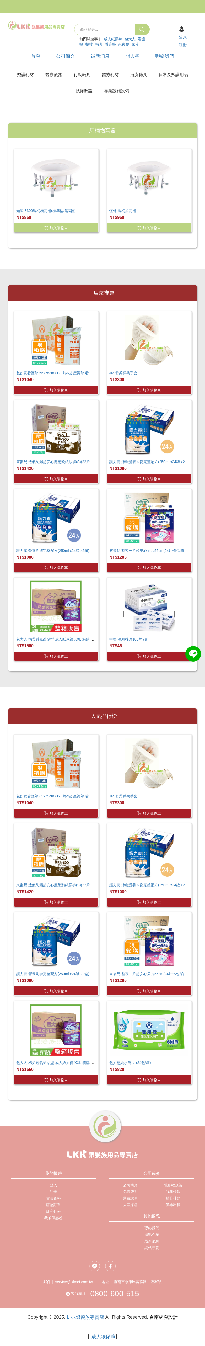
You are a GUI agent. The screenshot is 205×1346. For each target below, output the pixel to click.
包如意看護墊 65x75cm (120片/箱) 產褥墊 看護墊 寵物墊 (62, 373)
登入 (183, 37)
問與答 (132, 56)
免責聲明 (130, 1192)
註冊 (183, 44)
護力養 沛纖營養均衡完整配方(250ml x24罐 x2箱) (149, 462)
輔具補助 (173, 1198)
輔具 (98, 44)
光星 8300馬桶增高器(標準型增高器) (45, 211)
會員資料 (53, 1198)
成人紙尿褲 (113, 39)
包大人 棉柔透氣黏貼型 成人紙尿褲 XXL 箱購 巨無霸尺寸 (62, 639)
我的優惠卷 (53, 1218)
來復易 (123, 44)
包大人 (130, 39)
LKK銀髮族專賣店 (85, 1317)
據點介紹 (151, 1235)
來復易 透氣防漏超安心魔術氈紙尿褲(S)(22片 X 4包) (58, 462)
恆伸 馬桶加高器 (122, 211)
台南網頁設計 (163, 1317)
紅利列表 (53, 1211)
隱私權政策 (173, 1185)
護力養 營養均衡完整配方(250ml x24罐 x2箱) (52, 551)
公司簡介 (65, 56)
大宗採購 (130, 1205)
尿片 (135, 44)
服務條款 (173, 1192)
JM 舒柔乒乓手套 (123, 373)
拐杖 (89, 44)
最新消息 (100, 56)
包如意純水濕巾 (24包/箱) (130, 1063)
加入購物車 (56, 228)
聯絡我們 (164, 56)
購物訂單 (53, 1205)
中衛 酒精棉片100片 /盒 (128, 639)
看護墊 (110, 44)
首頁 (35, 56)
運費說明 (130, 1198)
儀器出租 (173, 1205)
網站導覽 (151, 1248)
